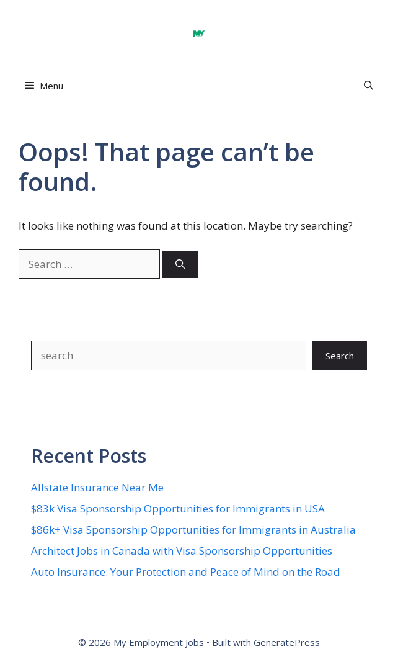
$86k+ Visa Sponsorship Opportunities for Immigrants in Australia (193, 529)
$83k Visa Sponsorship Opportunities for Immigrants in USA (178, 508)
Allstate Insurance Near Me (97, 487)
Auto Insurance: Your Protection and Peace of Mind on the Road (185, 572)
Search (339, 355)
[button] (369, 86)
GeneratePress (287, 642)
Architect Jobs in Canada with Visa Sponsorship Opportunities (181, 550)
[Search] (180, 265)
